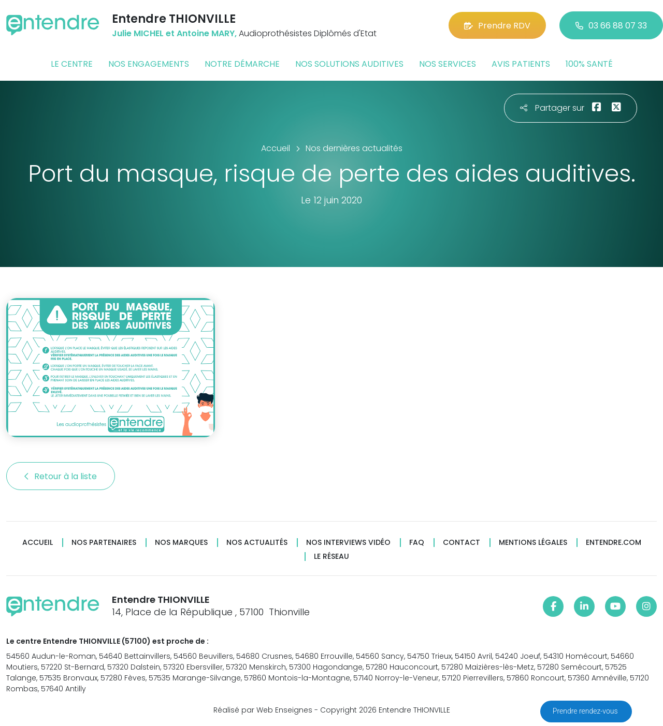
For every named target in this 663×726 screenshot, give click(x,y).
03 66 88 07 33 (611, 26)
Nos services (447, 64)
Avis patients (521, 64)
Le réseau (331, 556)
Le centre (72, 64)
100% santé (589, 64)
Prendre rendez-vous (586, 711)
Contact (461, 542)
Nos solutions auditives (349, 64)
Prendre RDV (497, 26)
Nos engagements (148, 64)
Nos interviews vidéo (348, 542)
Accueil (37, 542)
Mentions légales (533, 542)
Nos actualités (256, 542)
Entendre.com (613, 542)
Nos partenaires (103, 542)
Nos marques (181, 542)
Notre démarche (242, 64)
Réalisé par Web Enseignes (262, 710)
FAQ (416, 542)
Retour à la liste (60, 476)
